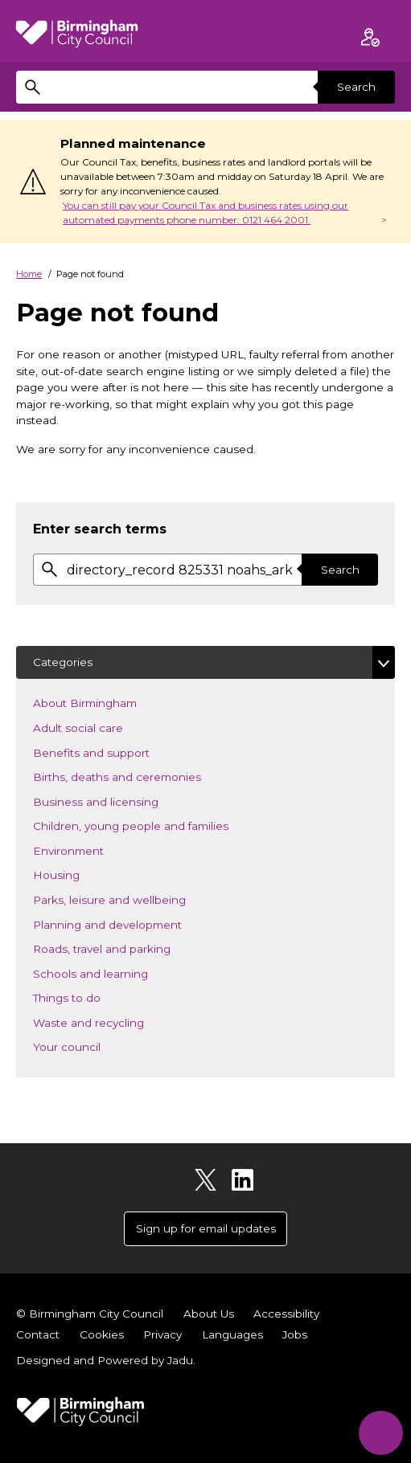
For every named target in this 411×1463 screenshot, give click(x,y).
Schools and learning (114, 972)
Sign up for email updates (206, 1228)
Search (356, 86)
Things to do (90, 996)
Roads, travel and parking (125, 947)
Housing (80, 873)
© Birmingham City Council (89, 1313)
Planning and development (131, 923)
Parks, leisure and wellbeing (133, 898)
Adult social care (102, 726)
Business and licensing (119, 800)
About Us (208, 1313)
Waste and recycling (112, 1021)
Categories (62, 662)
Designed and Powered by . (105, 1360)
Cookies (102, 1334)
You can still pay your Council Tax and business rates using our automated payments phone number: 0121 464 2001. (205, 212)
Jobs (294, 1334)
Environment (92, 849)
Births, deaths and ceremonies (141, 775)
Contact (38, 1334)
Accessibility (286, 1313)
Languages (232, 1334)
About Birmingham (108, 701)
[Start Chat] (381, 1433)
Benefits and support (115, 751)
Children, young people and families (154, 824)
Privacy (162, 1334)
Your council (90, 1045)
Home (29, 274)
